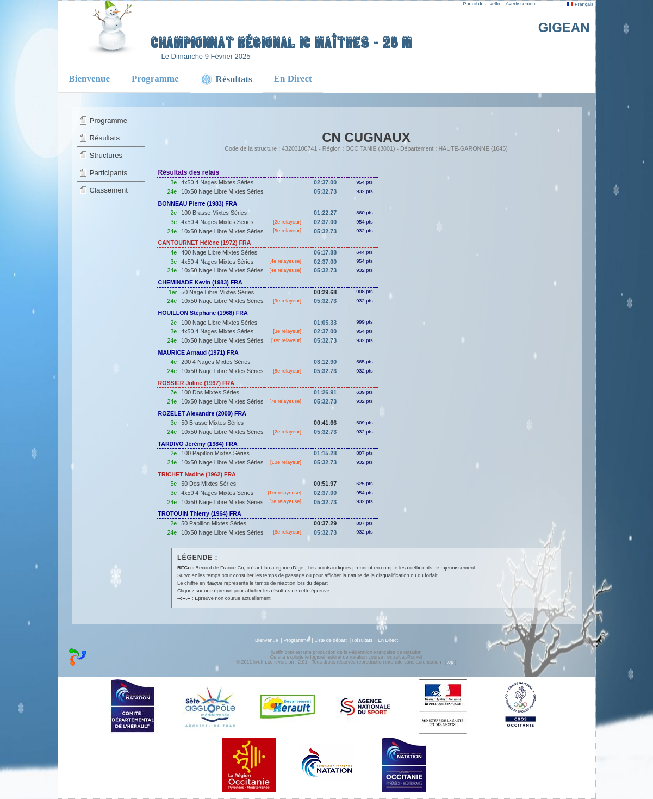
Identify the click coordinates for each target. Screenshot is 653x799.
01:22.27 (325, 212)
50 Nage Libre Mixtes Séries (217, 292)
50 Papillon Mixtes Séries (213, 523)
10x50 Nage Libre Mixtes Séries (222, 191)
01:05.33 (325, 322)
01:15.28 (325, 453)
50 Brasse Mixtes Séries (212, 422)
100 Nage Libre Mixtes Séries (219, 322)
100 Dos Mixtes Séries (210, 392)
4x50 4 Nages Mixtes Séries (217, 182)
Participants (109, 173)
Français (580, 4)
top (449, 662)
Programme (155, 78)
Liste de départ (330, 640)
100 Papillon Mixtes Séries (215, 453)
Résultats (105, 138)
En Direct (293, 78)
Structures (106, 155)
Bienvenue (89, 78)
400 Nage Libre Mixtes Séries (219, 252)
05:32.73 (325, 191)
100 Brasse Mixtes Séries (214, 212)
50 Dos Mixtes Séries (208, 483)
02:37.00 (325, 182)
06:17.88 (325, 252)
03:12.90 (325, 361)
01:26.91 (325, 392)
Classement (109, 190)
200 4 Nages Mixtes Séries (215, 361)
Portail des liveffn (481, 4)
